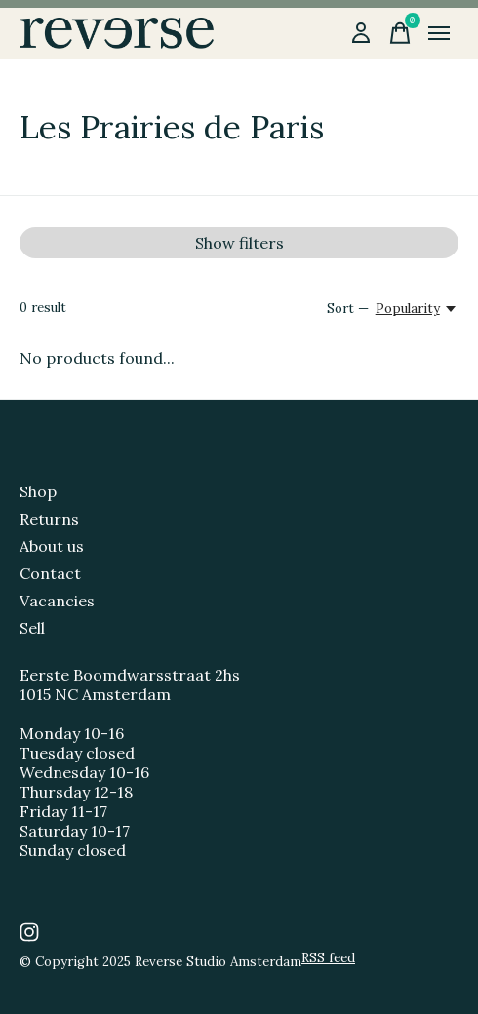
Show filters (239, 243)
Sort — (348, 308)
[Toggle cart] (399, 33)
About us (52, 546)
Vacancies (57, 600)
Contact (50, 573)
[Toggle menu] (438, 33)
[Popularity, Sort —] (417, 308)
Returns (49, 518)
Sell (32, 628)
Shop (38, 491)
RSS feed (328, 958)
